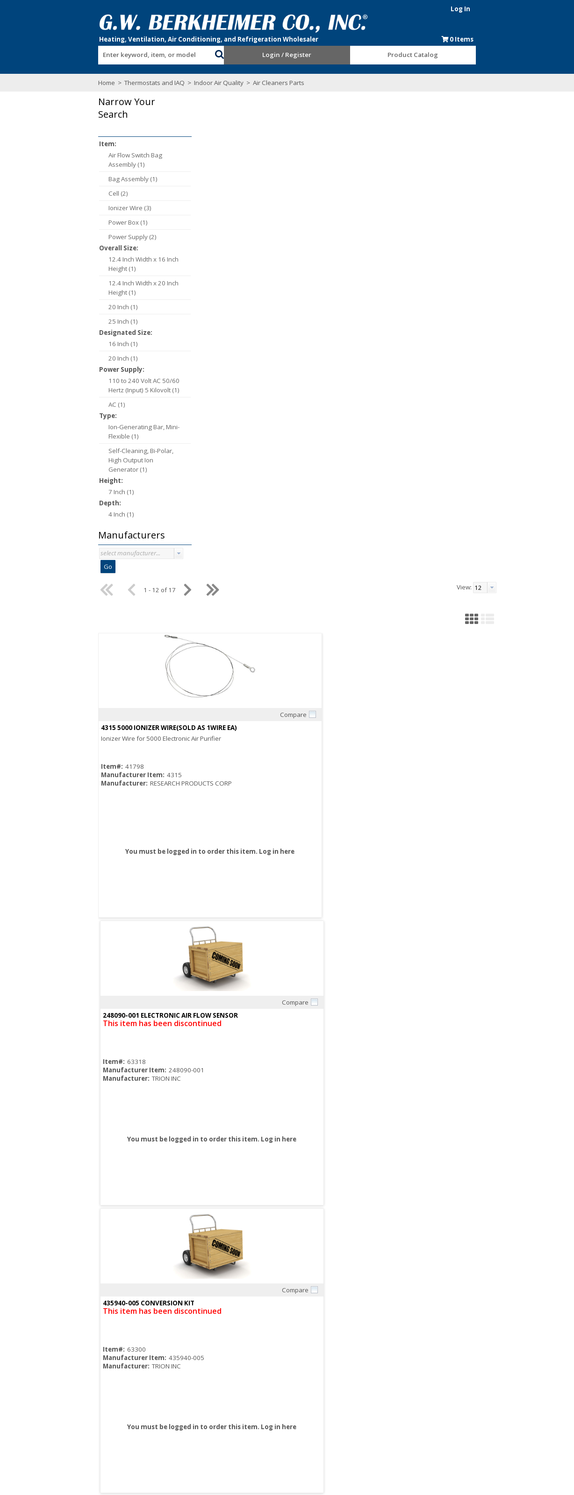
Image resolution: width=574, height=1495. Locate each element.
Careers (152, 1407)
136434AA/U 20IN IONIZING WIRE (322, 816)
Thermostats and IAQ (90, 82)
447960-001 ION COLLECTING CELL (188, 528)
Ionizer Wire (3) (66, 208)
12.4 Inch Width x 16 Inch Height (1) (80, 264)
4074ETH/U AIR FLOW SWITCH (180, 816)
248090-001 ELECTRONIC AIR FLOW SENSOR (338, 241)
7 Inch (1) (58, 492)
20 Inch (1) (59, 307)
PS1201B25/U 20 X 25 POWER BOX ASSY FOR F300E (348, 1104)
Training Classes (265, 1424)
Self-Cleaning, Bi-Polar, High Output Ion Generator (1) (77, 460)
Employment (157, 1415)
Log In (524, 9)
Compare (236, 228)
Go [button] (44, 566)
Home (43, 82)
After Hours (257, 1415)
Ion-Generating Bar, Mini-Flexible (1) (80, 431)
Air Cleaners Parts (214, 82)
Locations (154, 1432)
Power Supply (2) (69, 237)
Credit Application (266, 1399)
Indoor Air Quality (155, 82)
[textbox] (109, 55)
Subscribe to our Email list (75, 1415)
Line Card (356, 1390)
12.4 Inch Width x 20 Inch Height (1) (80, 288)
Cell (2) (55, 193)
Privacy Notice (362, 1415)
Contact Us (155, 1424)
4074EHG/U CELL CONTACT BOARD (188, 1104)
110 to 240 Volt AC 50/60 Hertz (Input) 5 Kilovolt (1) (80, 385)
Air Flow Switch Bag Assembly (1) (72, 160)
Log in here (207, 373)
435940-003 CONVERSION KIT (316, 528)
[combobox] (114, 53)
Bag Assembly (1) (69, 179)
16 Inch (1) (59, 344)
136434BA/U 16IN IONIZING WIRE (459, 816)
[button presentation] (115, 553)
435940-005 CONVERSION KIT (453, 241)
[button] (198, 53)
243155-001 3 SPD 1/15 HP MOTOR (461, 528)
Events (351, 1407)
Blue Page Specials (369, 1399)
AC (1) (53, 404)
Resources (256, 1407)
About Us (153, 1390)
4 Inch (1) (58, 514)
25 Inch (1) (59, 321)
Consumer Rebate (166, 1399)
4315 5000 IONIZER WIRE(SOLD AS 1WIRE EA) (202, 241)
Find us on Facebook (78, 1425)
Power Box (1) (64, 222)
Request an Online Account (279, 1390)
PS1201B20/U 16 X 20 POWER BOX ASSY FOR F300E (485, 1104)
